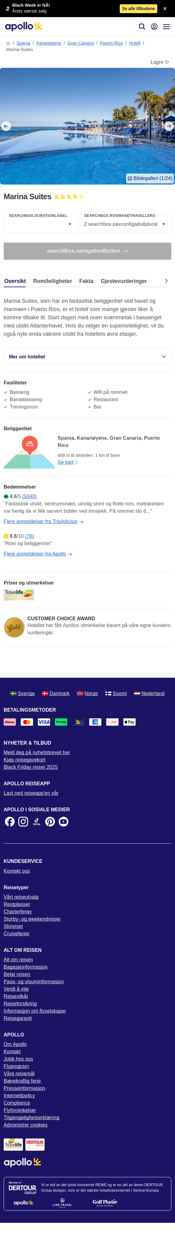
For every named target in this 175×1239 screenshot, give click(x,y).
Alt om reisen (18, 959)
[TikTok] (37, 822)
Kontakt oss (17, 871)
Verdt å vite (16, 989)
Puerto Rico (111, 43)
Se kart (68, 462)
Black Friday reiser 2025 (31, 767)
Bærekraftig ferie (22, 1080)
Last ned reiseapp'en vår (31, 793)
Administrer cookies (25, 1124)
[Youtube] (63, 822)
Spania (23, 43)
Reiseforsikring (20, 1003)
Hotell (134, 43)
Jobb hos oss (18, 1058)
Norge (87, 693)
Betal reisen (17, 974)
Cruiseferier (17, 933)
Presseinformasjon (24, 1088)
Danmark (56, 693)
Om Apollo (15, 1044)
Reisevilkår (16, 996)
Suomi (116, 693)
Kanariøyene (48, 43)
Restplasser (17, 904)
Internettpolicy (19, 1095)
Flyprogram (16, 1066)
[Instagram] (23, 822)
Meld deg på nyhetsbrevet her (37, 752)
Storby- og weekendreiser (32, 919)
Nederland (149, 693)
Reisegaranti (18, 1018)
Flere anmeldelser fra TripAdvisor (44, 521)
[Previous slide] (6, 126)
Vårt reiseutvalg (21, 897)
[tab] (16, 282)
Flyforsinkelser (20, 1110)
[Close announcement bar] (165, 8)
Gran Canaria (80, 43)
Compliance (17, 1102)
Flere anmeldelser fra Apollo (38, 554)
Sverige (22, 693)
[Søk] (142, 26)
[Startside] (23, 26)
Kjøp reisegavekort (25, 759)
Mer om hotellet (87, 356)
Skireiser (13, 926)
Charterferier (18, 911)
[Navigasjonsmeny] (166, 26)
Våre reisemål (19, 1073)
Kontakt (12, 1051)
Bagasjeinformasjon (26, 967)
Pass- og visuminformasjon (34, 981)
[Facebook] (10, 822)
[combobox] (41, 224)
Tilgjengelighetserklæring (31, 1117)
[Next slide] (169, 126)
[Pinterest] (50, 822)
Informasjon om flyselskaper (35, 1011)
